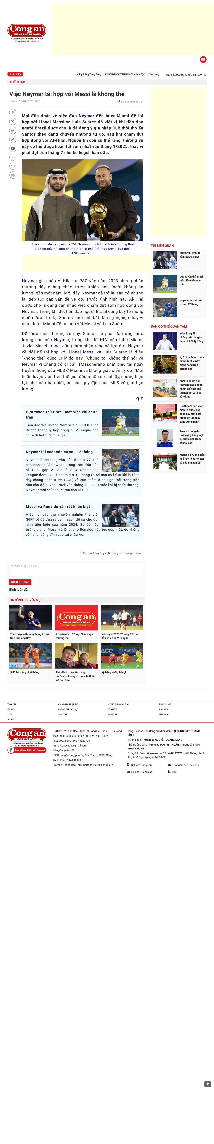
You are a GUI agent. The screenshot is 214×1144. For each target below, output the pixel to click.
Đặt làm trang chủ (139, 765)
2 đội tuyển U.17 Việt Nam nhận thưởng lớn (74, 636)
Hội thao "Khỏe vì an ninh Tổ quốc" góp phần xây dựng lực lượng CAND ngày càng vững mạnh (191, 414)
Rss (172, 771)
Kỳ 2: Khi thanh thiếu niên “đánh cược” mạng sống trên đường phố (192, 363)
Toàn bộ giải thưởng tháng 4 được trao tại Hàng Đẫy (30, 636)
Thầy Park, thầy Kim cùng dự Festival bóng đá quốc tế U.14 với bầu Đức (75, 676)
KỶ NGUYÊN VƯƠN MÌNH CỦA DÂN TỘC (133, 74)
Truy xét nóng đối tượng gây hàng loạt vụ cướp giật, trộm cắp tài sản (191, 437)
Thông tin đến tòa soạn (183, 765)
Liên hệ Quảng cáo (139, 771)
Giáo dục (63, 714)
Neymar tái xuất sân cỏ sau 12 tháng (191, 302)
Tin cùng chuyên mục (25, 600)
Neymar (86, 115)
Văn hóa (163, 709)
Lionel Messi (82, 352)
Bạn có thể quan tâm (169, 326)
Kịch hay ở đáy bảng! (114, 672)
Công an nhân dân (118, 704)
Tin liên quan (162, 246)
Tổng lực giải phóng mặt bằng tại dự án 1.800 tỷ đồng (191, 337)
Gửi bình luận (20, 582)
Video (10, 719)
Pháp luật (165, 704)
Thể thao (17, 82)
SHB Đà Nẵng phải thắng (24, 672)
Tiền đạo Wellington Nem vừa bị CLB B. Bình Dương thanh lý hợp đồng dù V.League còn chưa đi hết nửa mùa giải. (62, 430)
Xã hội (11, 709)
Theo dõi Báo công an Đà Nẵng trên (112, 553)
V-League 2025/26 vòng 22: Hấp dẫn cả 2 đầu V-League (120, 636)
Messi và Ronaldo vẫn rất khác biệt (190, 254)
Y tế (9, 714)
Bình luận (18, 590)
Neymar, (62, 339)
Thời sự (11, 704)
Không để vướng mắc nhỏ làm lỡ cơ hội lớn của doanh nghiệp (192, 458)
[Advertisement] (89, 264)
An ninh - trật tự (68, 704)
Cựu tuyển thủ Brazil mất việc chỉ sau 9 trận (192, 280)
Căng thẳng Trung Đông (97, 74)
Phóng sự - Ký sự (67, 709)
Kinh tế (112, 709)
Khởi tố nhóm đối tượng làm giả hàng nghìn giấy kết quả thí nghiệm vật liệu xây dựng (191, 388)
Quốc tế (113, 714)
